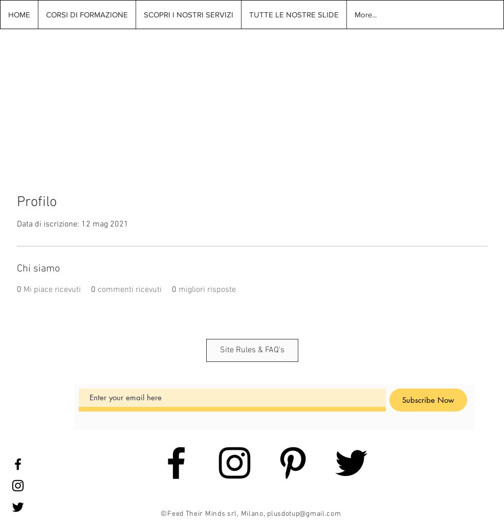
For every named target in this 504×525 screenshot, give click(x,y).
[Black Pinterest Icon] (293, 463)
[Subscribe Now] (428, 400)
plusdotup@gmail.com (304, 514)
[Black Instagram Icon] (18, 485)
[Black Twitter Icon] (18, 507)
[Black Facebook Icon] (18, 464)
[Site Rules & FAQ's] (252, 350)
